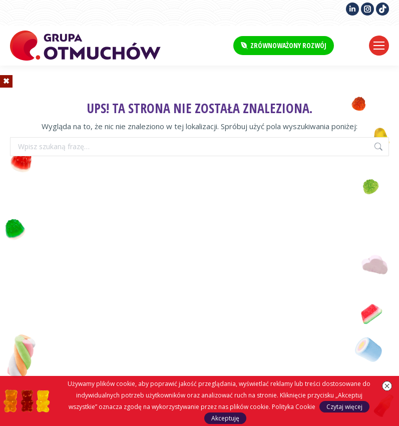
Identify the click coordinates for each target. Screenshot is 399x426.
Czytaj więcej (344, 406)
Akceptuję (225, 418)
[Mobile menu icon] (379, 46)
